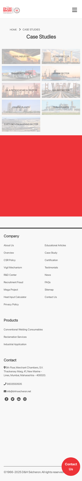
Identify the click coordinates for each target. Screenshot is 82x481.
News (48, 274)
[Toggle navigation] (74, 10)
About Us (9, 245)
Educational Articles (55, 245)
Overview (9, 252)
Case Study (51, 252)
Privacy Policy (11, 304)
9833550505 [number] (13, 383)
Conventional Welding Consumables (23, 329)
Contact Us (71, 466)
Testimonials (51, 267)
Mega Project (11, 289)
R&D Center (10, 274)
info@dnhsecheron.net (17, 391)
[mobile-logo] (11, 10)
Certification (51, 260)
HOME (16, 29)
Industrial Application (15, 344)
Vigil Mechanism (13, 267)
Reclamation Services (15, 336)
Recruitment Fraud (13, 282)
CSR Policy (10, 260)
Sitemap (49, 289)
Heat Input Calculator (15, 297)
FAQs (48, 282)
